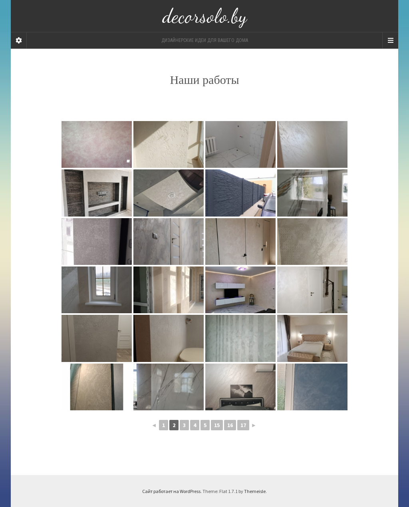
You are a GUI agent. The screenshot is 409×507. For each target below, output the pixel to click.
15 (217, 425)
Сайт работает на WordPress (171, 491)
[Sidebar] (19, 40)
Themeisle (255, 491)
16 (230, 425)
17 (243, 425)
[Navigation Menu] (390, 40)
